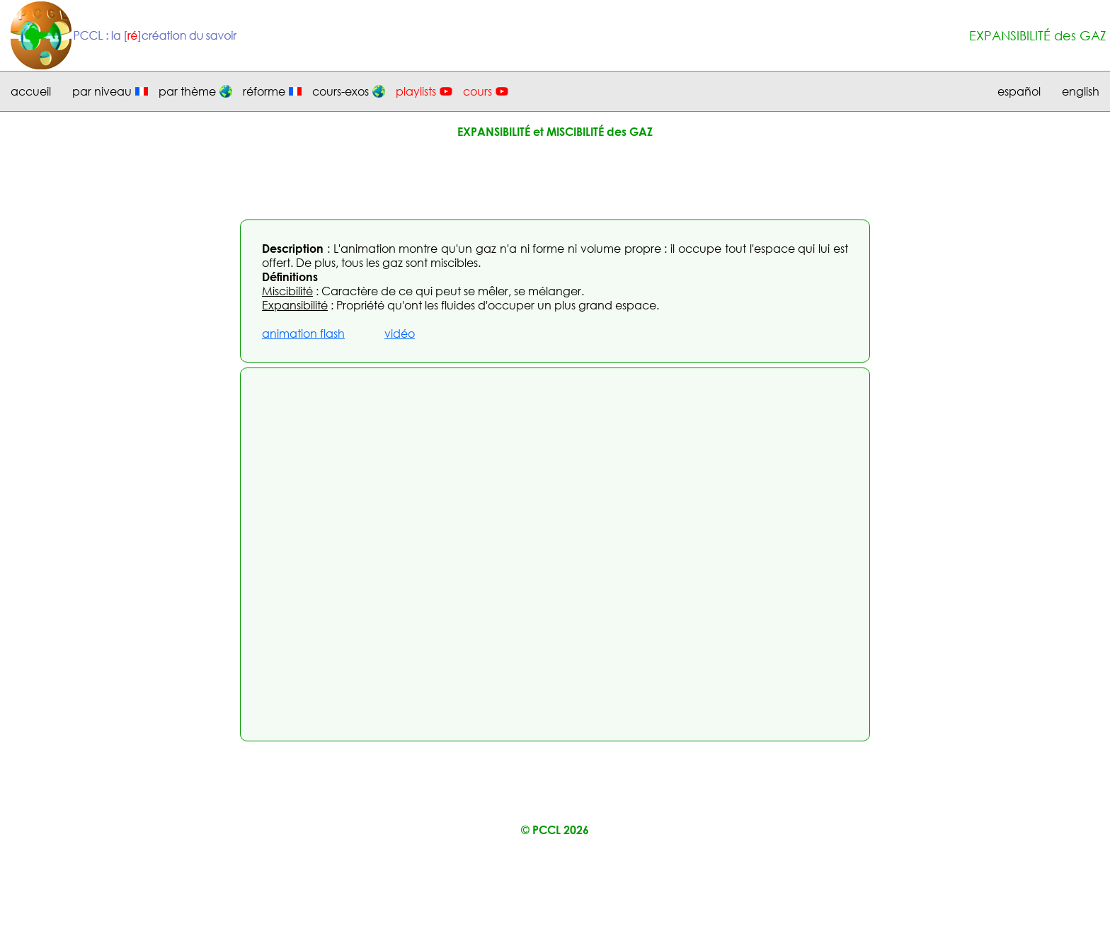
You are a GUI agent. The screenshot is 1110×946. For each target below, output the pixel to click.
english (1080, 91)
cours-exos (340, 91)
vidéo (399, 333)
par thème (187, 91)
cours (477, 91)
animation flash (303, 333)
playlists (416, 91)
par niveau (102, 91)
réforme (264, 91)
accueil (31, 91)
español (1019, 91)
